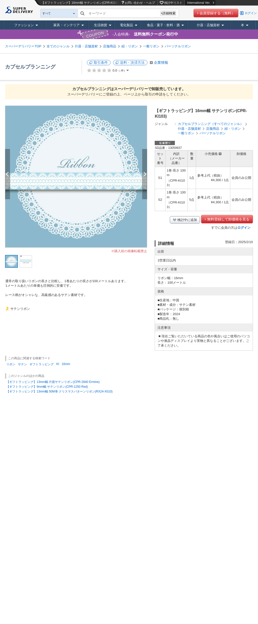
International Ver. (200, 3)
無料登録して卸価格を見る (228, 219)
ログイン (251, 13)
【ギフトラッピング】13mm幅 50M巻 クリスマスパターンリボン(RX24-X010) (59, 391)
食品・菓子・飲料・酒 (163, 25)
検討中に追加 (187, 220)
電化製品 (126, 25)
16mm (66, 364)
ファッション (24, 25)
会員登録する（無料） (217, 13)
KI (57, 364)
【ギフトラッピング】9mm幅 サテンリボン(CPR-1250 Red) (47, 386)
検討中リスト (173, 3)
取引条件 (101, 62)
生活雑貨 (100, 25)
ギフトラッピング (41, 364)
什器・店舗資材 (208, 25)
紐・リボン (129, 46)
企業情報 (161, 62)
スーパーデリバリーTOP (23, 46)
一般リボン (151, 46)
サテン (22, 364)
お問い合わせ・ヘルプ (140, 3)
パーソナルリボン (178, 46)
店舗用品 (109, 46)
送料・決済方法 (132, 62)
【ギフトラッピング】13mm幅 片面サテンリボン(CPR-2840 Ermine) (53, 382)
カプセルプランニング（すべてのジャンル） (210, 124)
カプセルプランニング (30, 67)
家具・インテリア (66, 25)
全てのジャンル (58, 46)
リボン (10, 364)
